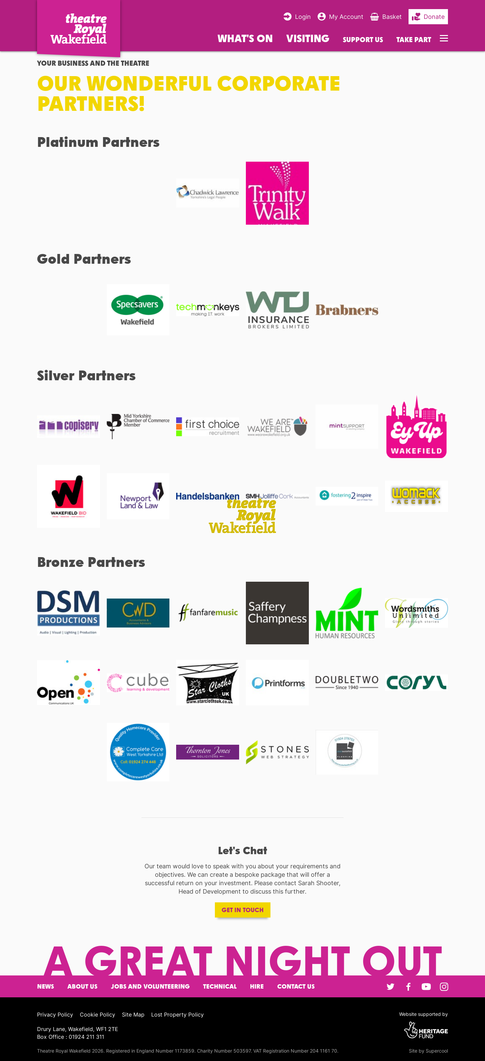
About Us (82, 986)
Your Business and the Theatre (93, 63)
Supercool (437, 1051)
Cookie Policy (97, 1014)
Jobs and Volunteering (150, 986)
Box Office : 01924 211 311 (70, 1036)
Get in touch (243, 909)
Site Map (133, 1014)
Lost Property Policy (177, 1014)
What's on (245, 38)
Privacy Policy (55, 1014)
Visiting (307, 38)
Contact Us (296, 986)
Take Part (413, 39)
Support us (363, 39)
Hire (257, 986)
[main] (242, 499)
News (45, 986)
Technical (219, 986)
